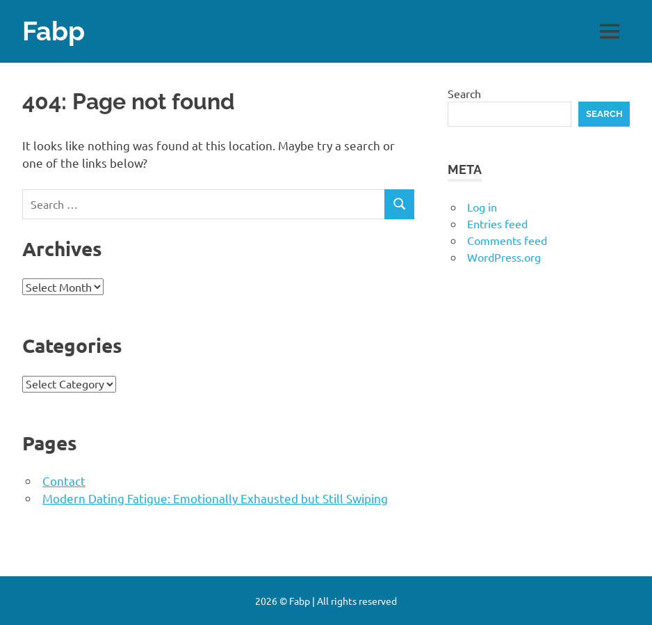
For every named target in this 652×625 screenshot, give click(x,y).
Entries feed (497, 223)
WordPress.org (504, 257)
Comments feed (507, 240)
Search (464, 93)
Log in (482, 207)
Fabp (53, 31)
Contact (63, 480)
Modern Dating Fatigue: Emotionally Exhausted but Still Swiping (215, 498)
